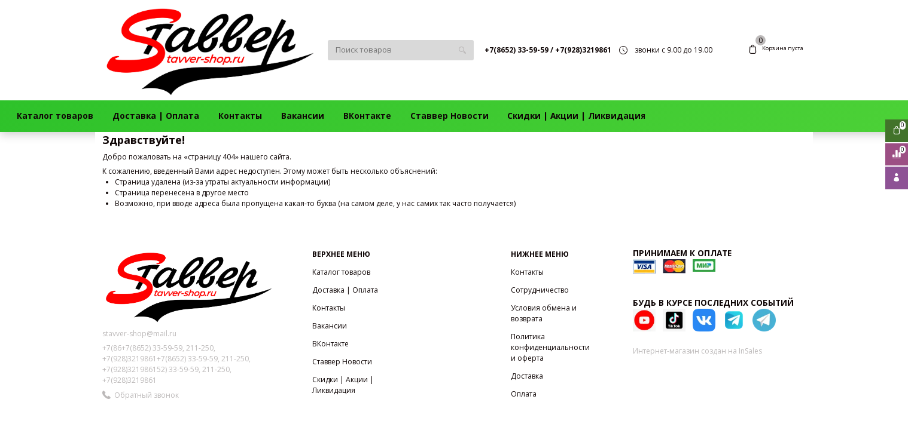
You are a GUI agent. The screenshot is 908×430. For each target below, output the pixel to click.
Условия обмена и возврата (544, 313)
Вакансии (302, 115)
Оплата (524, 394)
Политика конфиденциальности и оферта (550, 347)
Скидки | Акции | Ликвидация (576, 115)
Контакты (240, 115)
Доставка (527, 376)
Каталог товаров (55, 115)
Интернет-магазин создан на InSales (697, 351)
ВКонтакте (367, 115)
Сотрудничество (540, 290)
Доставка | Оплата (155, 115)
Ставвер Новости (449, 115)
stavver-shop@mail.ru (139, 333)
